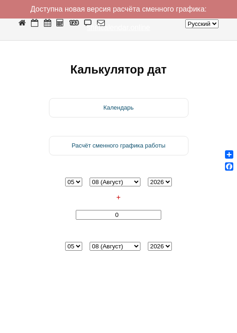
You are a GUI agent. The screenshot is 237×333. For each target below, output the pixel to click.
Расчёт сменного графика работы (118, 145)
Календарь (118, 107)
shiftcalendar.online (118, 27)
